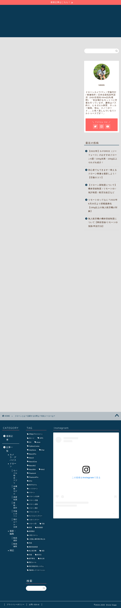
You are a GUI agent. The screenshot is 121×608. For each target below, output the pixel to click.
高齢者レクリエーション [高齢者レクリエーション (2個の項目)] (37, 570)
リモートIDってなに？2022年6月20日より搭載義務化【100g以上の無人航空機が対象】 (103, 205)
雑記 (12, 550)
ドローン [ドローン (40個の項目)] (32, 492)
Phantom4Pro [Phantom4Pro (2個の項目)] (33, 477)
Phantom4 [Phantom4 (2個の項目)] (32, 473)
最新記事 (9, 438)
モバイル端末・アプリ (15, 477)
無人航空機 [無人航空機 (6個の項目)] (32, 551)
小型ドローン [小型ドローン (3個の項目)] (33, 535)
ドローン (13, 465)
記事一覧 (61, 40)
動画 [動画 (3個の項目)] (30, 527)
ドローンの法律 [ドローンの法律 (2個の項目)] (34, 496)
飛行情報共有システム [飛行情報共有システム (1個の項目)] (36, 566)
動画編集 (15, 545)
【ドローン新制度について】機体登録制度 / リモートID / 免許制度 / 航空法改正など (102, 189)
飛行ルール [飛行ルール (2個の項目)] (32, 562)
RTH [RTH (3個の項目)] (30, 481)
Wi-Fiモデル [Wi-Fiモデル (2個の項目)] (33, 485)
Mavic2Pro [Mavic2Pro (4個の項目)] (32, 454)
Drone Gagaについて (37, 40)
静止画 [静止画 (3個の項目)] (42, 558)
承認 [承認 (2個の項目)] (30, 543)
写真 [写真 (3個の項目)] (43, 523)
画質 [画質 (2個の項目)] (42, 551)
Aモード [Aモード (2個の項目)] (31, 438)
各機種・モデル (15, 490)
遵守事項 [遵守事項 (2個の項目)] (32, 558)
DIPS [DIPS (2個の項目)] (41, 438)
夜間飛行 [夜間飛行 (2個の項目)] (32, 531)
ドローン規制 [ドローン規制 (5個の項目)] (33, 504)
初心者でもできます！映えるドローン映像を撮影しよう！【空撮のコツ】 (102, 174)
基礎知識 (15, 498)
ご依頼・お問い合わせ (84, 40)
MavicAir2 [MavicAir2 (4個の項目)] (32, 465)
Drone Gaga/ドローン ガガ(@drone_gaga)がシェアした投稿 (86, 513)
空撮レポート (15, 513)
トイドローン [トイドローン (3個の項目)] (33, 488)
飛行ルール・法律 (15, 523)
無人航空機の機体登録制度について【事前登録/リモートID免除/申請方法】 (103, 222)
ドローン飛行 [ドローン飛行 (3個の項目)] (33, 508)
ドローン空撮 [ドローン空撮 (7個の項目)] (33, 500)
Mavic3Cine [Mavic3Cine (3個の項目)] (33, 462)
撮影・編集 (13, 532)
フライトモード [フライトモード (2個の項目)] (34, 512)
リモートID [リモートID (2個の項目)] (32, 523)
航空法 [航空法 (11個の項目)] (39, 554)
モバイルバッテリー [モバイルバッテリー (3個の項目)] (35, 516)
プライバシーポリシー (15, 604)
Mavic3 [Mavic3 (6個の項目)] (31, 458)
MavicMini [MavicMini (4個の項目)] (32, 469)
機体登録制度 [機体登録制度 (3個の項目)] (33, 547)
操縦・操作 (15, 505)
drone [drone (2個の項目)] (38, 442)
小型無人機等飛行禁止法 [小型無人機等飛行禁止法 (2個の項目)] (37, 539)
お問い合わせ (34, 604)
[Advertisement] (40, 139)
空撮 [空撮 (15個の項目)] (30, 554)
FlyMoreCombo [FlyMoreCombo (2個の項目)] (34, 446)
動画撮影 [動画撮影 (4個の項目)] (40, 527)
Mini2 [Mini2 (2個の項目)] (43, 469)
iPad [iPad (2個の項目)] (42, 450)
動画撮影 (15, 539)
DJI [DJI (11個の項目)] (30, 442)
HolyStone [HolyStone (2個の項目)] (32, 450)
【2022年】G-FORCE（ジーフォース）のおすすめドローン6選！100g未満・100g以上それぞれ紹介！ (102, 157)
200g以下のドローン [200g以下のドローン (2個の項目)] (36, 434)
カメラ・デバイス (13, 457)
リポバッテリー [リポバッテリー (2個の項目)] (34, 520)
